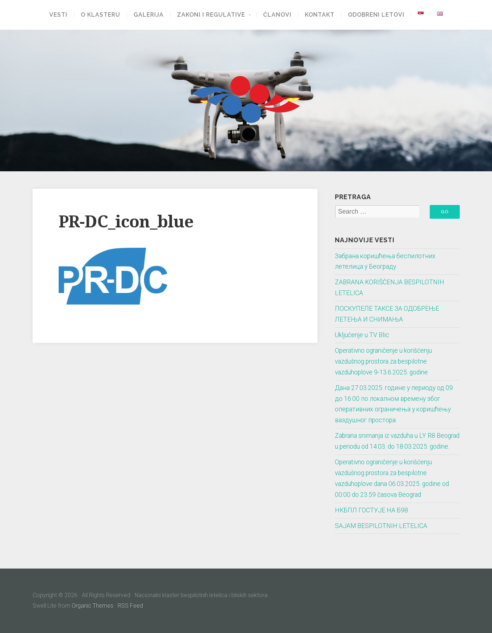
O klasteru (100, 15)
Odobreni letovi (376, 15)
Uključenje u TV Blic (362, 335)
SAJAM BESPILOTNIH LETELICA (381, 525)
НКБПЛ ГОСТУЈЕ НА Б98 (371, 510)
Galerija (149, 15)
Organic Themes (92, 605)
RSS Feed (130, 605)
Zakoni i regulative (211, 15)
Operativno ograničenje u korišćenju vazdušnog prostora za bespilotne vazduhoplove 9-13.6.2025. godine (383, 361)
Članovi (277, 15)
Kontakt (320, 15)
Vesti (58, 15)
